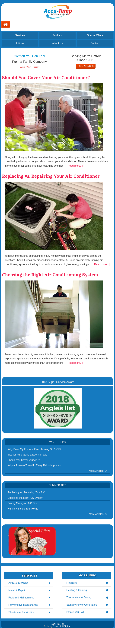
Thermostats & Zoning (87, 597)
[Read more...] (75, 165)
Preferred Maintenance (29, 597)
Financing (87, 582)
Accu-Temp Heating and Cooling (57, 11)
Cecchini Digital (61, 626)
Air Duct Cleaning (29, 583)
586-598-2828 (86, 66)
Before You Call (87, 612)
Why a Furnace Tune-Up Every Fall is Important (34, 465)
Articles (20, 43)
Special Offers (95, 35)
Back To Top (57, 624)
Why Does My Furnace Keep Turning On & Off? (34, 449)
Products (57, 35)
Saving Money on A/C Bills (22, 503)
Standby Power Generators (87, 604)
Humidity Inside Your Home (23, 508)
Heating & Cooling (87, 590)
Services (20, 35)
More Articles (98, 470)
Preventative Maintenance (29, 605)
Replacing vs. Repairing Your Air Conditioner (51, 176)
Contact (95, 43)
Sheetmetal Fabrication (29, 612)
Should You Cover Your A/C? (24, 460)
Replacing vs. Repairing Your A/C (26, 492)
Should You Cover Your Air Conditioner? (46, 78)
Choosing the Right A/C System (25, 497)
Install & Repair (29, 590)
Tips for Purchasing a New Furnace (27, 454)
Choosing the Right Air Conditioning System (50, 275)
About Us (57, 43)
